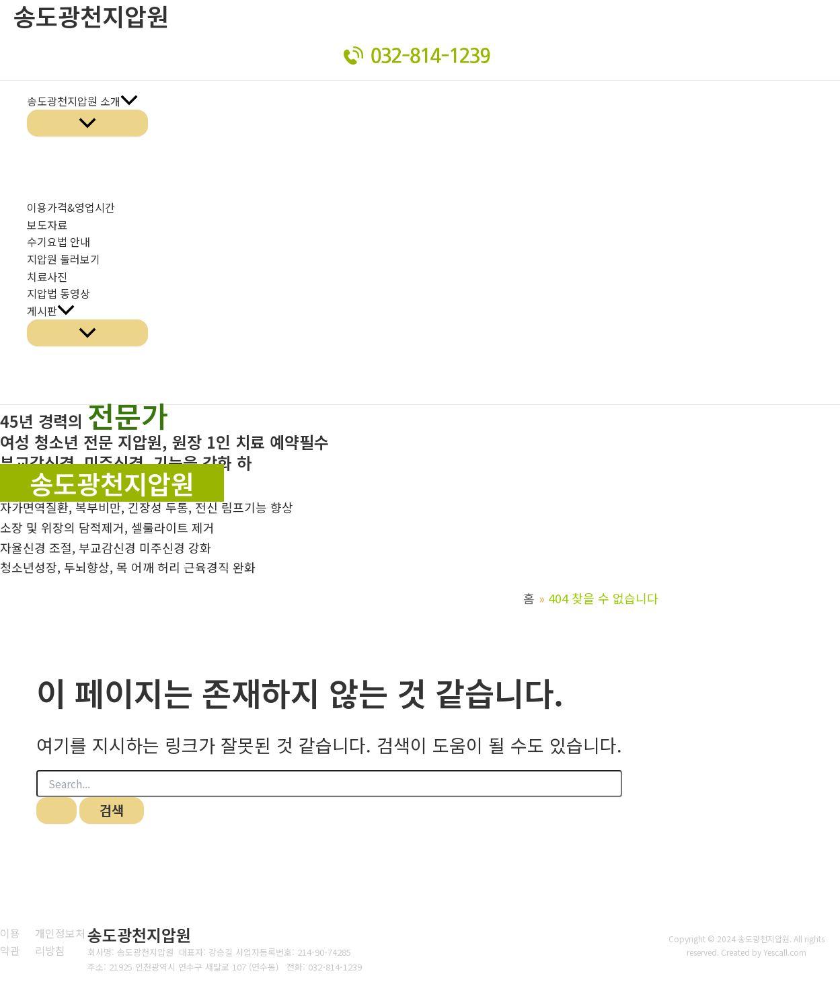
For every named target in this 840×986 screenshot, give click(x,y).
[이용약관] (12, 942)
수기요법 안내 (58, 241)
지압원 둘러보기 (63, 259)
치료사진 (47, 276)
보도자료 (47, 225)
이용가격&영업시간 (71, 207)
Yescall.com (785, 952)
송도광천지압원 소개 (82, 101)
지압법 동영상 (58, 293)
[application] (129, 101)
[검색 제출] (56, 810)
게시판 (51, 311)
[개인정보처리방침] (67, 942)
